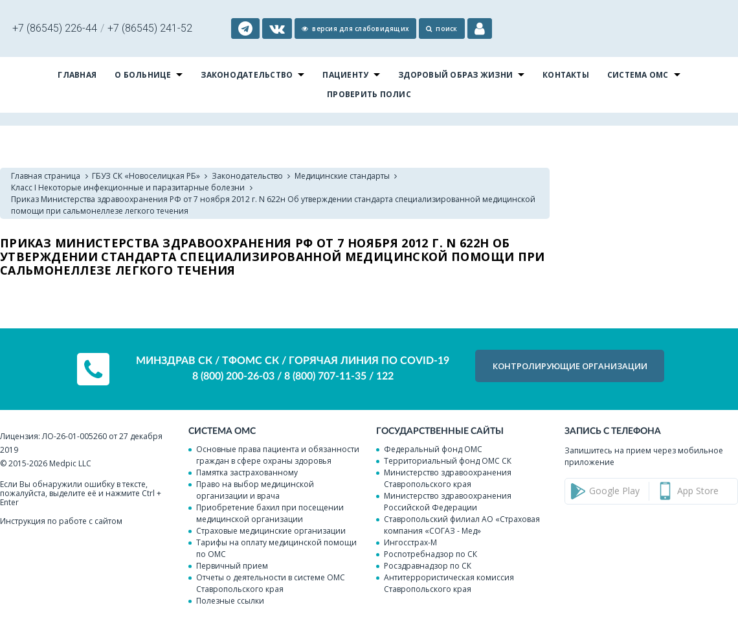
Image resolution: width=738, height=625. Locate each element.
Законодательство (247, 74)
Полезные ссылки (230, 600)
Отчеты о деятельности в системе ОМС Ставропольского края (270, 583)
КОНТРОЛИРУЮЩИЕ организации (570, 366)
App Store (698, 490)
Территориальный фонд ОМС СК (447, 460)
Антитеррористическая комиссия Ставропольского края (449, 583)
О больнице (143, 74)
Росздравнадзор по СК (427, 565)
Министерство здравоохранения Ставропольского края (447, 478)
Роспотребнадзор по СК (430, 554)
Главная (77, 74)
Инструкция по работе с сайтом (61, 521)
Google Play (614, 490)
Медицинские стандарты (342, 175)
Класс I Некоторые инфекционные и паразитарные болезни (128, 187)
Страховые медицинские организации (271, 530)
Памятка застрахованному (247, 472)
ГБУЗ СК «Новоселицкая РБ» (146, 175)
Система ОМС (638, 74)
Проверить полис (369, 94)
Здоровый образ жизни (455, 74)
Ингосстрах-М (410, 542)
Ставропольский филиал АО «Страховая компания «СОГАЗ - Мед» (462, 525)
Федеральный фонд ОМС (433, 449)
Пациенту (345, 74)
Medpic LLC (70, 463)
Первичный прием (232, 565)
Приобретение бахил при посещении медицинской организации (270, 513)
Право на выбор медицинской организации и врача (255, 490)
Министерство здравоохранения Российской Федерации (447, 501)
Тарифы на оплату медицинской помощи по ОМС (276, 548)
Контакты (565, 74)
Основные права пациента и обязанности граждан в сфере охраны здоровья (277, 455)
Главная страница (45, 175)
